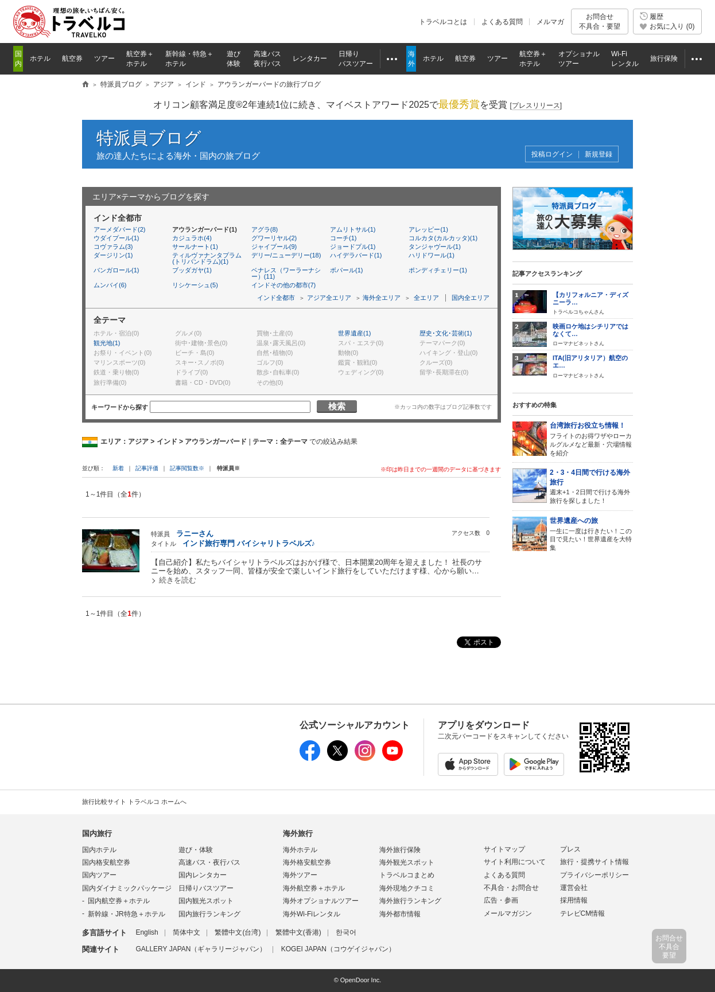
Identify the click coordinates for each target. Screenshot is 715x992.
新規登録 (598, 154)
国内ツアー (99, 875)
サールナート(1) (194, 246)
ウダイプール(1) (116, 238)
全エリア (426, 297)
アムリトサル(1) (352, 229)
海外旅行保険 (400, 850)
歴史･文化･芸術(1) (445, 333)
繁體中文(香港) (298, 932)
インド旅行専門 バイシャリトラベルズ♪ (248, 543)
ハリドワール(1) (431, 255)
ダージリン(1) (113, 255)
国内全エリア (470, 297)
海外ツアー (300, 875)
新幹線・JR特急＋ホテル (126, 914)
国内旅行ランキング (209, 914)
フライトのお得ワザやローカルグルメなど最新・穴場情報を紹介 (591, 438)
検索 (336, 406)
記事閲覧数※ (187, 468)
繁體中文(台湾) (238, 932)
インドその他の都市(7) (283, 285)
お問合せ (599, 21)
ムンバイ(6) (110, 285)
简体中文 (186, 932)
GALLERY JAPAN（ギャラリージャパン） (200, 949)
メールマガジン (508, 913)
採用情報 (574, 900)
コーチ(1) (343, 238)
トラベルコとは (443, 21)
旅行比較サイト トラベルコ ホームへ (134, 801)
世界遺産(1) (354, 333)
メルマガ (550, 21)
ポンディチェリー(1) (438, 270)
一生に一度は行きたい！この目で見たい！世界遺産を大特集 (591, 533)
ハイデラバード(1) (356, 255)
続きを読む (177, 580)
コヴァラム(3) (113, 246)
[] (536, 105)
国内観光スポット (206, 901)
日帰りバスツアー (206, 888)
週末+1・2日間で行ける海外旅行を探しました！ (591, 486)
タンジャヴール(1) (434, 246)
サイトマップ (504, 849)
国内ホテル (99, 850)
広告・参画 (501, 900)
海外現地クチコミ (406, 888)
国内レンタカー (202, 875)
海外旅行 (298, 833)
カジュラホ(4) (191, 238)
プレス (570, 849)
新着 (119, 468)
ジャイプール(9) (274, 246)
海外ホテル (300, 850)
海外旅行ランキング (410, 901)
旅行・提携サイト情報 (594, 862)
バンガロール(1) (116, 270)
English (146, 932)
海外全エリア (382, 297)
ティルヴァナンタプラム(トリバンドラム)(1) (207, 258)
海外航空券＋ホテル (314, 888)
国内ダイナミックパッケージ (127, 888)
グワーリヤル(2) (274, 238)
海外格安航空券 (307, 862)
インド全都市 (276, 297)
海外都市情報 (400, 914)
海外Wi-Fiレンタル (311, 914)
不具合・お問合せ (511, 888)
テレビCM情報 (582, 913)
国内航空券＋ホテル (119, 901)
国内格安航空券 (106, 862)
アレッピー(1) (428, 229)
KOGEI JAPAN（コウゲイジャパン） (338, 949)
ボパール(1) (346, 270)
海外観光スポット (406, 862)
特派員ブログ (148, 137)
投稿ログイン (552, 154)
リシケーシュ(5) (194, 285)
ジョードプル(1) (352, 246)
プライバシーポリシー (594, 875)
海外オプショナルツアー (321, 901)
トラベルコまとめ (406, 875)
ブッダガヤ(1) (191, 270)
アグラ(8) (264, 229)
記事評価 (146, 468)
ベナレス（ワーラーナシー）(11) (286, 273)
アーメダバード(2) (119, 229)
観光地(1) (107, 342)
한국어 (346, 932)
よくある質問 (502, 21)
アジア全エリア (329, 297)
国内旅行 (97, 833)
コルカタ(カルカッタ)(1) (443, 238)
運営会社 (574, 888)
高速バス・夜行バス (209, 862)
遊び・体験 (195, 850)
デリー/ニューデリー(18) (286, 255)
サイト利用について (515, 862)
